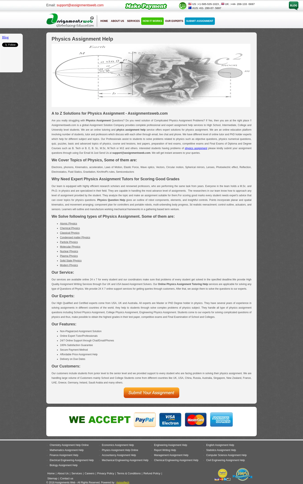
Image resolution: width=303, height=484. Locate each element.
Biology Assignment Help (64, 465)
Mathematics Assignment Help (67, 450)
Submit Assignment (199, 21)
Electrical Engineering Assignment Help (72, 460)
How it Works (152, 21)
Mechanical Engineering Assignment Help (125, 460)
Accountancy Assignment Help (119, 455)
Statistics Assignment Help (221, 450)
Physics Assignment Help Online (120, 450)
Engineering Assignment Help (170, 445)
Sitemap (52, 478)
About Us (117, 21)
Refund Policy (152, 473)
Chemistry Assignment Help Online (69, 445)
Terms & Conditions (129, 473)
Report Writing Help (165, 450)
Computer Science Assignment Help (226, 455)
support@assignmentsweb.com (80, 5)
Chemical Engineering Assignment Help (176, 460)
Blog (291, 2)
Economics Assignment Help (118, 445)
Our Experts (174, 21)
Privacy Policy (105, 473)
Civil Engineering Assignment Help (225, 460)
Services (133, 21)
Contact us (66, 478)
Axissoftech (122, 482)
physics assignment (196, 148)
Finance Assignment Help (64, 455)
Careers (89, 473)
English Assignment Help (220, 445)
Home (104, 21)
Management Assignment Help (171, 455)
